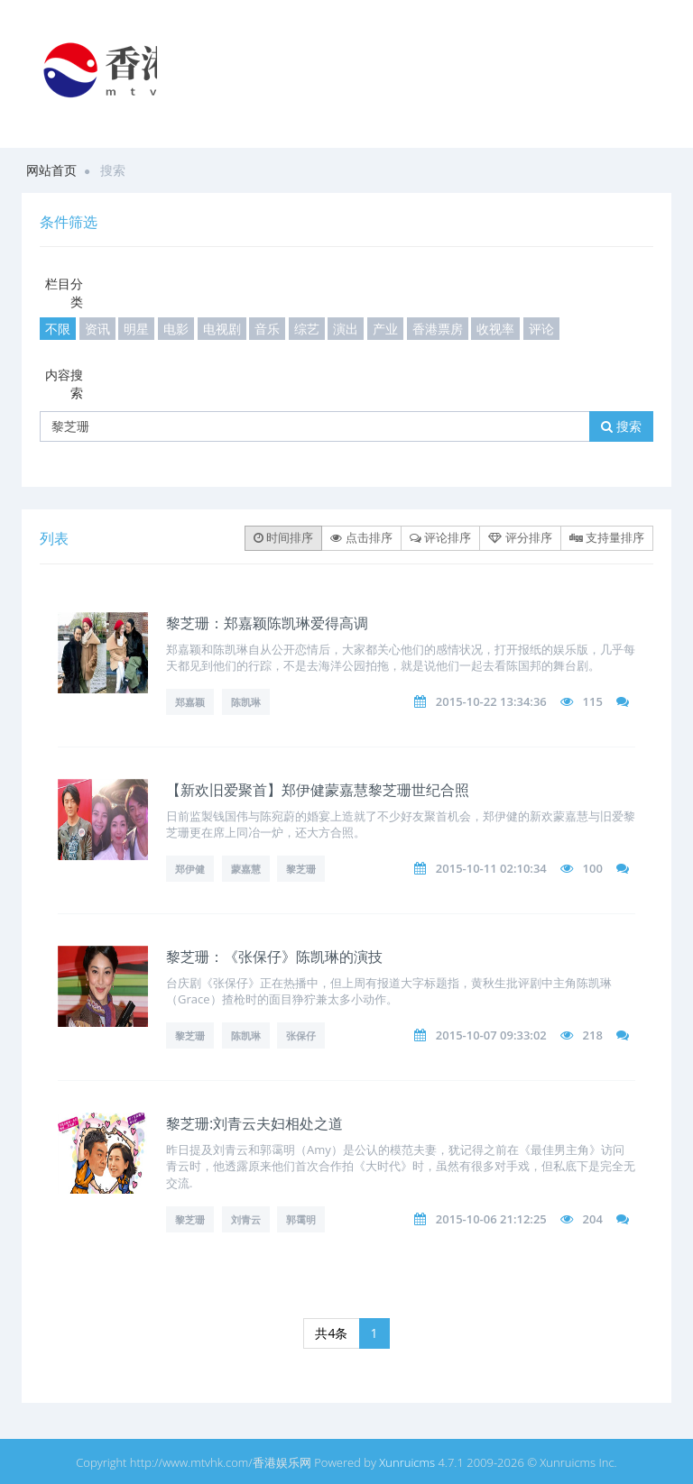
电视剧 (222, 328)
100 (593, 868)
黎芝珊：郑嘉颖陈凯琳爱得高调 (267, 623)
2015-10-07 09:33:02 (491, 1035)
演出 (345, 328)
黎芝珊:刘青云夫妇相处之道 (254, 1123)
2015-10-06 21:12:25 (491, 1219)
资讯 (97, 328)
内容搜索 (64, 383)
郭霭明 (301, 1219)
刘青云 (246, 1219)
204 (593, 1219)
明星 (136, 328)
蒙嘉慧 (246, 868)
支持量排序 (606, 537)
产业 (385, 328)
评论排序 (440, 537)
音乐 (267, 328)
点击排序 (361, 537)
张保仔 (301, 1035)
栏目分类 (64, 292)
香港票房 (437, 328)
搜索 (621, 426)
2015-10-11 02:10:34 (491, 868)
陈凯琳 (246, 702)
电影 (176, 328)
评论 (541, 328)
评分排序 (519, 537)
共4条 (331, 1333)
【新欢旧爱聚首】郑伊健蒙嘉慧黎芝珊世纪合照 (317, 790)
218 (593, 1035)
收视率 (495, 328)
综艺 (306, 328)
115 (593, 701)
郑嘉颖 (190, 702)
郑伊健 (190, 868)
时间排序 (283, 537)
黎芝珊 (301, 868)
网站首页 (51, 170)
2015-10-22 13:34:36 (491, 701)
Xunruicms (407, 1462)
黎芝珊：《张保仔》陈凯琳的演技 (274, 956)
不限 (57, 328)
